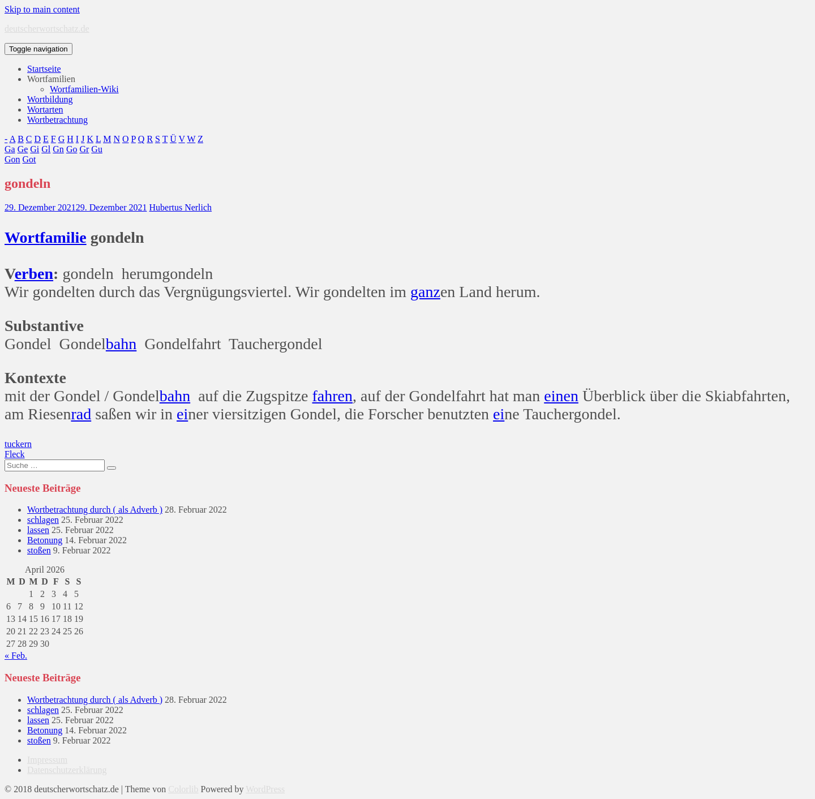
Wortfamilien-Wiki (84, 89)
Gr (84, 149)
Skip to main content (42, 9)
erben (34, 273)
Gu (96, 149)
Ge (23, 149)
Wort (22, 237)
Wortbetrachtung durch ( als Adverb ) (94, 509)
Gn (58, 149)
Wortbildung (49, 99)
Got (29, 159)
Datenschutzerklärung (66, 770)
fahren (332, 396)
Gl (45, 149)
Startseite (44, 69)
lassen (38, 530)
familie (63, 237)
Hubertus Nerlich (180, 207)
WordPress (265, 789)
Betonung (44, 540)
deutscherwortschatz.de (47, 28)
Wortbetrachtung (57, 119)
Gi (34, 149)
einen (561, 396)
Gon (12, 159)
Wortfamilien (51, 79)
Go (72, 149)
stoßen (39, 550)
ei (182, 414)
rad (81, 414)
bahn (121, 344)
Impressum (47, 759)
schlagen (43, 520)
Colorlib (183, 789)
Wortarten (45, 109)
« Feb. (16, 655)
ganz (425, 291)
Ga (10, 149)
